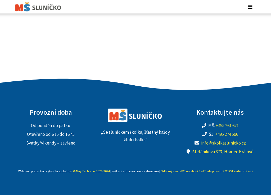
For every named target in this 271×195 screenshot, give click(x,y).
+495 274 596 (226, 134)
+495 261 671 (227, 125)
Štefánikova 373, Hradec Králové (223, 152)
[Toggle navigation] (250, 7)
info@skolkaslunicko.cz (223, 143)
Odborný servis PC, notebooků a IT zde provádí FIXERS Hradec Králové (207, 171)
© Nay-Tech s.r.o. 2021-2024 (91, 171)
